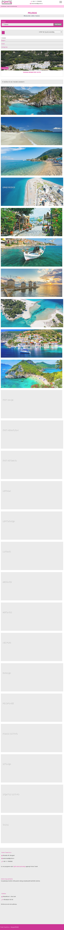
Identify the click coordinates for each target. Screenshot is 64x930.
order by (50, 32)
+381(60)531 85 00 (8, 899)
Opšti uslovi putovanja (19, 866)
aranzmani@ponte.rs (37, 3)
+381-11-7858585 (37, 1)
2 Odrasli (6, 24)
